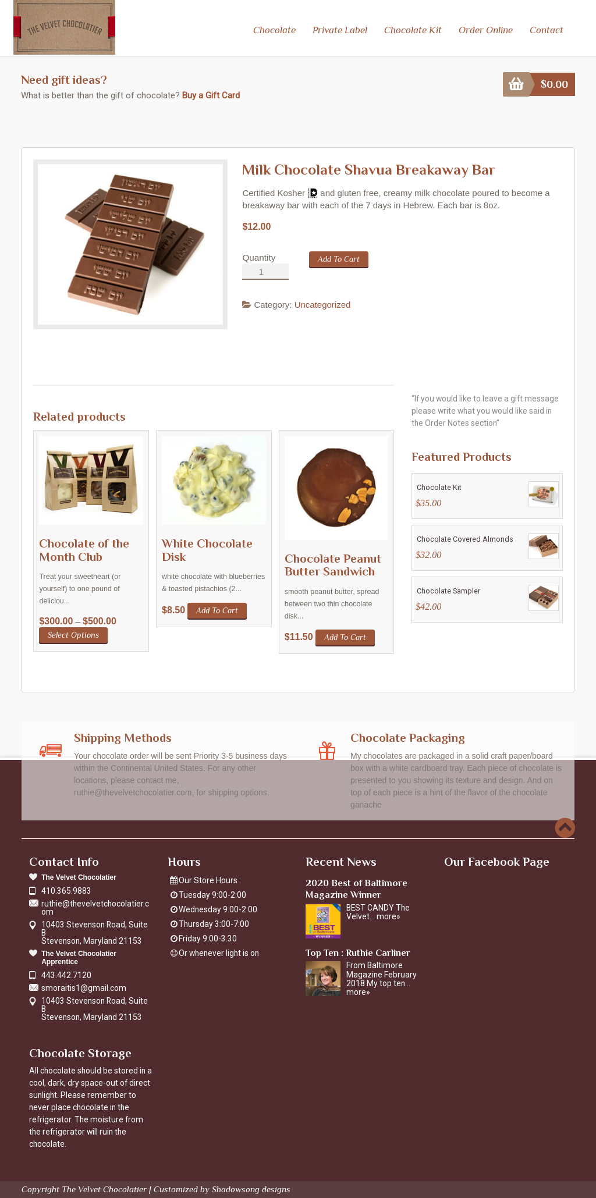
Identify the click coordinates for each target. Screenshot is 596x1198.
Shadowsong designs (251, 1188)
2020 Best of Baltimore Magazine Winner (356, 887)
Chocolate (274, 29)
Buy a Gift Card (211, 94)
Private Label (339, 29)
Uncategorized (323, 303)
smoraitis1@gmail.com (83, 986)
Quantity (258, 256)
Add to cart (339, 257)
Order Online (485, 29)
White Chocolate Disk (207, 549)
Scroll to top (565, 826)
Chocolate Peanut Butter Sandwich (333, 563)
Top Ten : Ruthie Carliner (358, 951)
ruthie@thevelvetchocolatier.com (95, 906)
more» (388, 915)
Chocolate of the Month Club (84, 549)
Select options (73, 633)
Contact (546, 29)
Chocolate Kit (413, 29)
